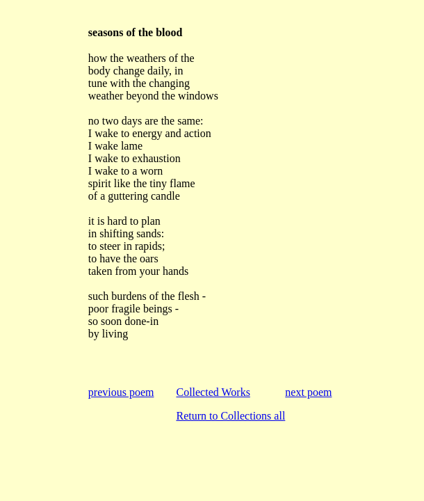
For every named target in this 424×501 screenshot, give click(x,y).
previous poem (121, 392)
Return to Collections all (230, 416)
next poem (308, 392)
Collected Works (213, 392)
